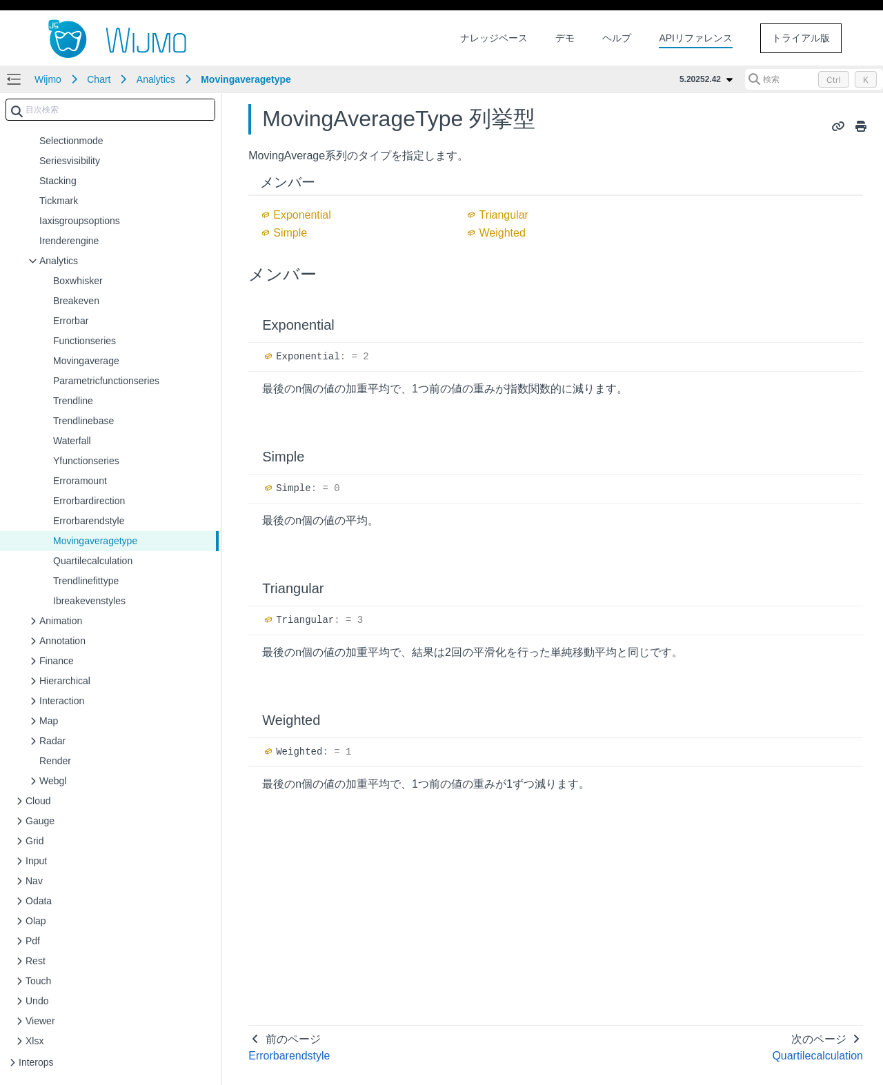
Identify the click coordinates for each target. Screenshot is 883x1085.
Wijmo (47, 79)
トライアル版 (801, 37)
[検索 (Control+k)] (814, 79)
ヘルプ (616, 37)
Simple (290, 233)
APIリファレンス (696, 37)
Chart (98, 79)
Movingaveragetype (246, 79)
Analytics (156, 79)
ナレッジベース (494, 37)
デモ (565, 37)
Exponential (302, 215)
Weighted (502, 233)
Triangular (503, 215)
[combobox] (110, 110)
